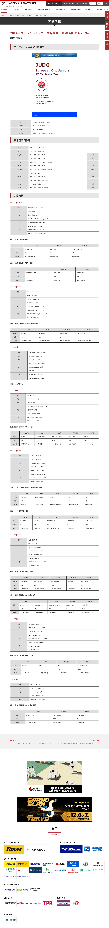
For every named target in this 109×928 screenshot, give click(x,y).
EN (106, 3)
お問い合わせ (85, 3)
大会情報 (4, 9)
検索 (99, 3)
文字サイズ (93, 3)
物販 (67, 3)
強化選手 (28, 9)
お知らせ (16, 9)
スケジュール (75, 3)
